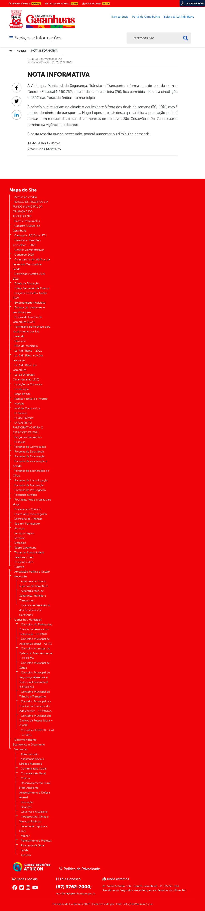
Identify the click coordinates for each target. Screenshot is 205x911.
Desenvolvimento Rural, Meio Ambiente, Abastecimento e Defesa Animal (35, 790)
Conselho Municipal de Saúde (34, 665)
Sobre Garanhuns (25, 547)
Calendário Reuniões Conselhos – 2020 (27, 243)
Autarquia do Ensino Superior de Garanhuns (33, 584)
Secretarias (21, 749)
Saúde (24, 850)
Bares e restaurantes (27, 221)
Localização (21, 389)
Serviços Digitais (24, 533)
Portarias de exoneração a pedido (30, 464)
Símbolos (20, 542)
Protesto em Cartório (27, 509)
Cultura (25, 778)
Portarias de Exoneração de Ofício (31, 473)
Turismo (19, 566)
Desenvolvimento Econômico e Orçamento (29, 742)
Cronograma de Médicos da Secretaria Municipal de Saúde (31, 264)
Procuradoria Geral (32, 845)
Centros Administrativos (29, 249)
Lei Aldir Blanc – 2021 (28, 350)
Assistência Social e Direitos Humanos (32, 761)
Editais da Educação (26, 283)
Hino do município (26, 345)
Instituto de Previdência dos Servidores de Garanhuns (34, 610)
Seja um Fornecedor (27, 523)
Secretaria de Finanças (28, 518)
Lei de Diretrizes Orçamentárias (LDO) (26, 377)
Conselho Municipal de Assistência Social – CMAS (35, 641)
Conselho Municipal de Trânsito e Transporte (34, 694)
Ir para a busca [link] (25, 3)
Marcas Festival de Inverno (31, 398)
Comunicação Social (33, 768)
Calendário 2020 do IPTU (30, 235)
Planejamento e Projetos (36, 840)
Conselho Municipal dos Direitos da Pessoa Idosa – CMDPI (36, 720)
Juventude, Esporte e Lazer (33, 829)
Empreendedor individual (30, 302)
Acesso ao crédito (25, 197)
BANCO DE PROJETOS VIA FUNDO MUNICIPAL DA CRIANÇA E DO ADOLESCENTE (30, 209)
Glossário (20, 341)
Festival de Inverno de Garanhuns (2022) (27, 319)
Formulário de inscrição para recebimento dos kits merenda (31, 331)
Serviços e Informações (38, 37)
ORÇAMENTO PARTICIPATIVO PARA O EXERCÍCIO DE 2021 (28, 427)
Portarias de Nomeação (29, 485)
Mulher (25, 835)
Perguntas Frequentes (28, 437)
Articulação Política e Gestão (32, 571)
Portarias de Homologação (31, 480)
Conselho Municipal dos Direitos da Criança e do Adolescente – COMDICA (35, 706)
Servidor (19, 538)
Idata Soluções (125, 904)
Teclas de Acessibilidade (29, 552)
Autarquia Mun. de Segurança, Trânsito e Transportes (32, 595)
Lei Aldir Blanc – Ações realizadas (28, 358)
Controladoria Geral (33, 773)
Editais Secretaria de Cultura (31, 288)
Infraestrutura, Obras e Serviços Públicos (34, 819)
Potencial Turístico (25, 494)
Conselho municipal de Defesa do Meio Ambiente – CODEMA (35, 653)
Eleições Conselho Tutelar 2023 (30, 295)
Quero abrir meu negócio (30, 514)
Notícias (21, 50)
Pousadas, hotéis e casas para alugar (32, 502)
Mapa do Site (22, 393)
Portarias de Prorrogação (30, 490)
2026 (86, 904)
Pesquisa (19, 441)
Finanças (26, 807)
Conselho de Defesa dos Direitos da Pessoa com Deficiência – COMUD (35, 629)
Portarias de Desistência (29, 451)
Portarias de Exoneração (29, 456)
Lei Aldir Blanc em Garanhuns (25, 367)
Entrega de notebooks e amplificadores (29, 310)
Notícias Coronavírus (27, 408)
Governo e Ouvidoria (34, 811)
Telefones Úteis (24, 557)
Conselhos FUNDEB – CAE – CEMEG (37, 732)
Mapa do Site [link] (96, 3)
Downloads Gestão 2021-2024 (29, 276)
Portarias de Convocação (30, 446)
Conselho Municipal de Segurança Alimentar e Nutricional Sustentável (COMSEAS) (34, 679)
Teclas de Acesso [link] (61, 3)
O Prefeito (20, 413)
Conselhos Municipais (28, 619)
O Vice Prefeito (23, 417)
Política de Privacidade (79, 869)
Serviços (19, 528)
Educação (27, 802)
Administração (30, 754)
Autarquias (20, 576)
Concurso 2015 (24, 254)
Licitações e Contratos (28, 384)
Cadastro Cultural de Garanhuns (26, 228)
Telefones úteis (23, 562)
